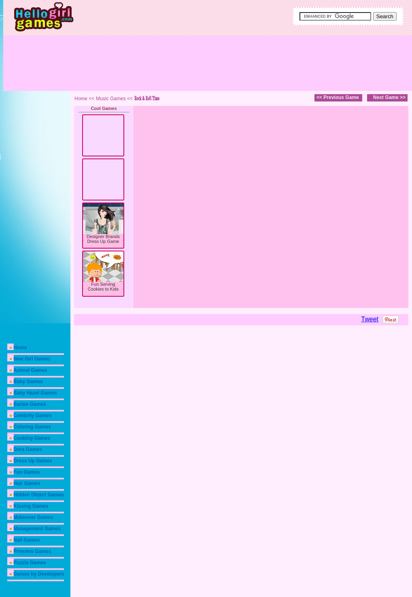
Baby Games (28, 381)
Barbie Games (29, 404)
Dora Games (27, 449)
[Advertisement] (236, 60)
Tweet (369, 319)
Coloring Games (32, 427)
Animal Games (30, 370)
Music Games (110, 98)
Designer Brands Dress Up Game (103, 239)
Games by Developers (38, 574)
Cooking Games (31, 438)
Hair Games (26, 483)
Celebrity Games (32, 415)
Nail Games (26, 540)
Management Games (37, 529)
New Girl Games (32, 359)
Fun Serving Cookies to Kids (103, 286)
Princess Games (32, 551)
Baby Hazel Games (35, 393)
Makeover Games (33, 517)
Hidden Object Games (38, 495)
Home (20, 347)
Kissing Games (31, 506)
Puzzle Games (29, 562)
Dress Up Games (32, 461)
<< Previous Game (337, 97)
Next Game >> (389, 97)
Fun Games (26, 472)
